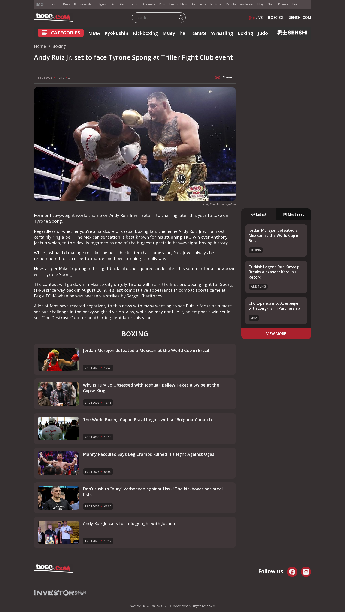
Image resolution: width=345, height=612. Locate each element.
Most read (294, 214)
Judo (263, 33)
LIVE (256, 17)
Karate (198, 33)
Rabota (231, 4)
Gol (122, 4)
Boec (295, 4)
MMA (94, 33)
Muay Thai (175, 33)
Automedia (198, 4)
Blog (260, 4)
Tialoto (133, 4)
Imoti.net (216, 4)
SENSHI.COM (300, 17)
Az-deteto (246, 4)
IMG (40, 4)
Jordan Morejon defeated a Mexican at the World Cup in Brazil (274, 235)
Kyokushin (116, 33)
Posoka (283, 4)
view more (276, 333)
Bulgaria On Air (106, 4)
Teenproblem (178, 4)
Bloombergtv (82, 4)
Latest (258, 214)
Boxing (245, 33)
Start (271, 4)
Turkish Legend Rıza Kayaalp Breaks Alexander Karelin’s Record (274, 272)
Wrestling (222, 33)
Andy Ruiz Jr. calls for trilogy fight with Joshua (129, 523)
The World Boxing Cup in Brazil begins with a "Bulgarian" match (147, 419)
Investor (53, 4)
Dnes (66, 4)
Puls (162, 4)
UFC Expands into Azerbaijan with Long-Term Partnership (274, 306)
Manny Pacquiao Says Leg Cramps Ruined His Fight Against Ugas (148, 454)
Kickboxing (145, 33)
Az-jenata (149, 4)
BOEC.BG (276, 17)
